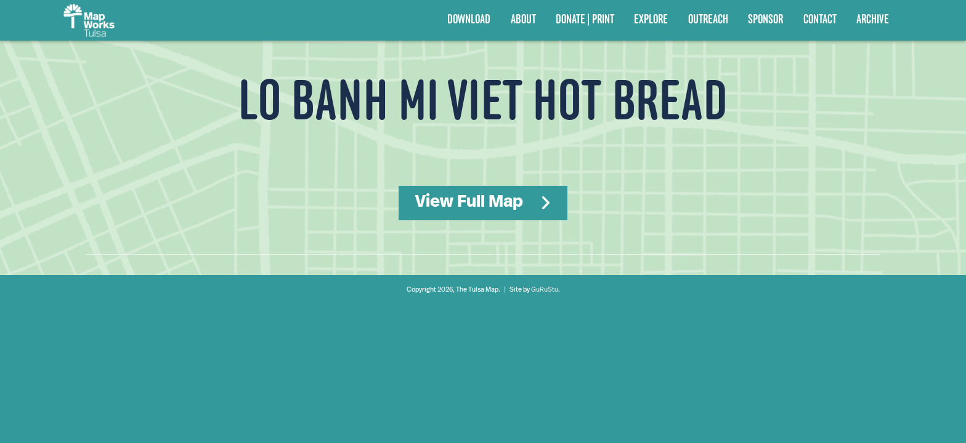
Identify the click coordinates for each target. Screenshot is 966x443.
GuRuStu (544, 290)
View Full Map (469, 202)
